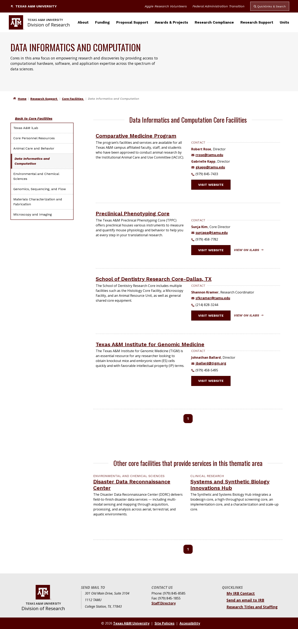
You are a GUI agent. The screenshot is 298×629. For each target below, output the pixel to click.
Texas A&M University (33, 6)
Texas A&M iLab (25, 128)
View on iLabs (248, 250)
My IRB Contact (240, 593)
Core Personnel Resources (34, 138)
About (83, 22)
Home (22, 98)
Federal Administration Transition (218, 6)
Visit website (213, 185)
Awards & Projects (171, 22)
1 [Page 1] (188, 418)
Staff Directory (163, 603)
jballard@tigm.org (211, 363)
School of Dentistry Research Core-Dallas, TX (154, 279)
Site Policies (164, 623)
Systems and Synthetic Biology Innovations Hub (230, 484)
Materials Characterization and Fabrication (37, 201)
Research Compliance (214, 22)
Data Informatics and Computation (32, 161)
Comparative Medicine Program (136, 136)
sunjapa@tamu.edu (212, 232)
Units (284, 22)
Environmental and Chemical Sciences (36, 176)
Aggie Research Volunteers (166, 6)
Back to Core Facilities (33, 118)
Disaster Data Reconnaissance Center (131, 484)
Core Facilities (73, 98)
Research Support (256, 22)
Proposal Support (132, 22)
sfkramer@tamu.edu (213, 298)
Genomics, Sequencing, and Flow (39, 189)
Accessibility (190, 623)
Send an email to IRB (245, 600)
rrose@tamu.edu (209, 155)
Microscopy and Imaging (32, 214)
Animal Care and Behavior (33, 148)
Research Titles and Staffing (252, 606)
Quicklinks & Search (270, 6)
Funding (102, 22)
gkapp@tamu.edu (210, 167)
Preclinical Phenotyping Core (132, 213)
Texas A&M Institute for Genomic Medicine (150, 344)
